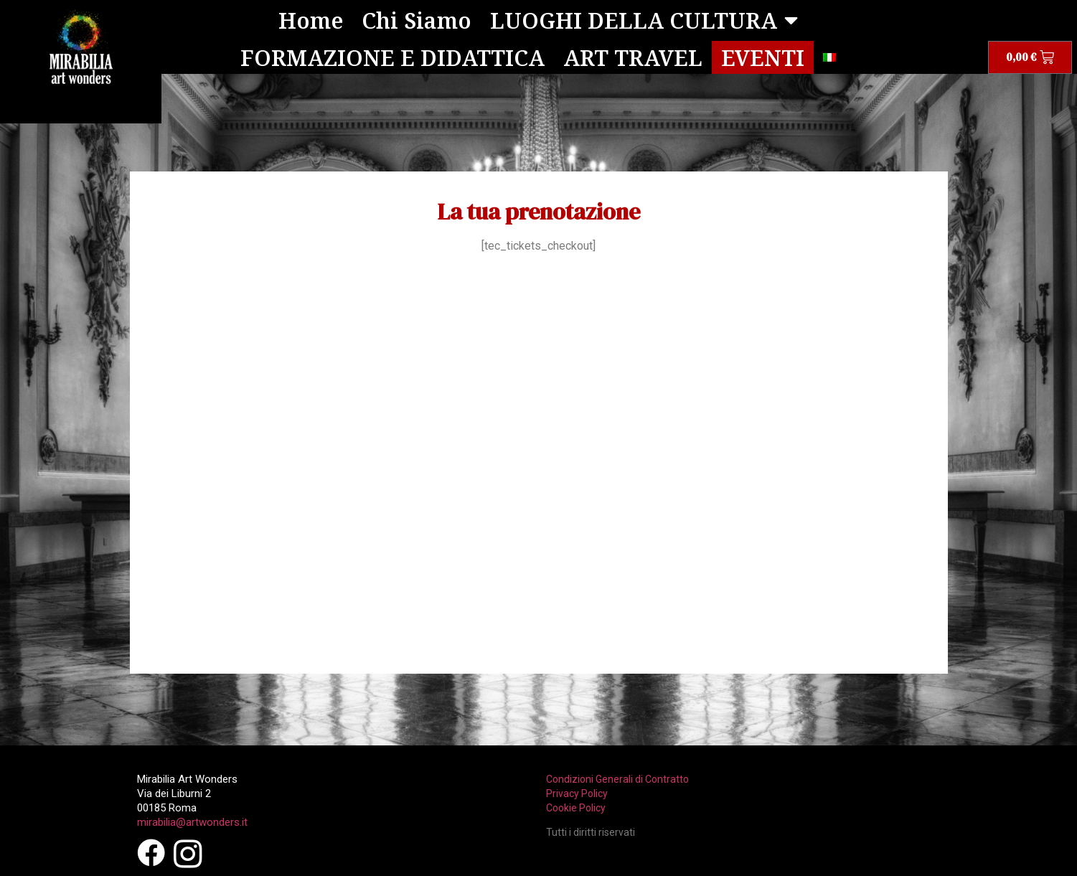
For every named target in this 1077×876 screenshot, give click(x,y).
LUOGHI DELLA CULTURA (643, 20)
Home (312, 20)
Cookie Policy (576, 807)
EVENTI (762, 57)
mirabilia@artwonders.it (192, 821)
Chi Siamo (417, 20)
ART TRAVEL (632, 57)
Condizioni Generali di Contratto (617, 778)
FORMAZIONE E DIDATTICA (392, 57)
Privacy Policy (577, 793)
